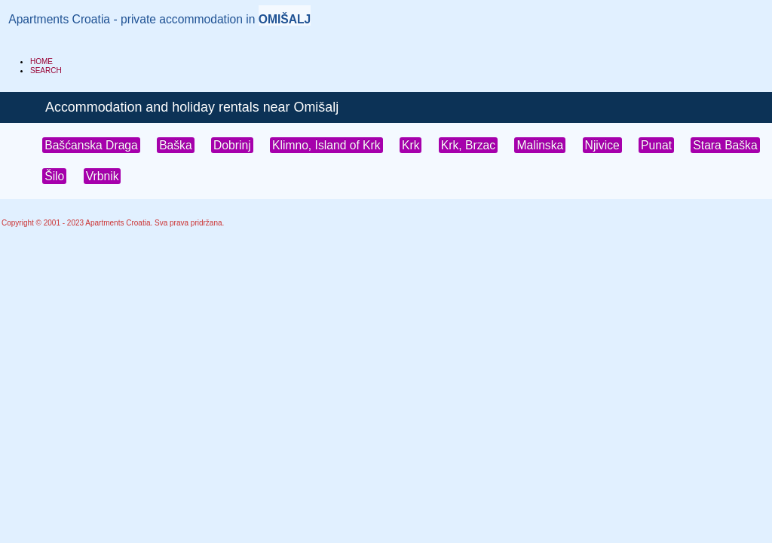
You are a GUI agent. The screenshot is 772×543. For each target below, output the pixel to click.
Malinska (539, 145)
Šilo (54, 176)
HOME (41, 61)
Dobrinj (232, 145)
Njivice (602, 145)
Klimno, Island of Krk (326, 145)
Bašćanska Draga (91, 145)
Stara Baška (725, 145)
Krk (410, 145)
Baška (175, 145)
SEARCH (46, 70)
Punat (656, 145)
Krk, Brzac (468, 145)
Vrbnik (102, 176)
